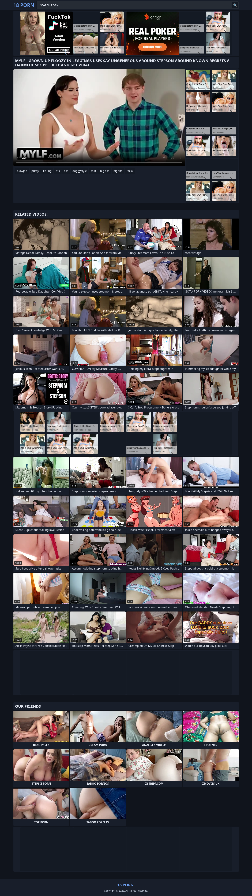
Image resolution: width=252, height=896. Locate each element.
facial (130, 171)
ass (66, 171)
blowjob (22, 171)
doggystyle (79, 171)
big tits (117, 171)
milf (93, 171)
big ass (104, 171)
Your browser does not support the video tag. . (99, 117)
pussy (35, 171)
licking (47, 171)
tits (58, 171)
